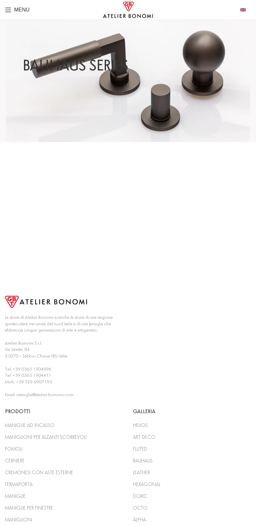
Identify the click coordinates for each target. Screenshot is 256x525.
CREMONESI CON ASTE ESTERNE (39, 472)
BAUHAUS (143, 460)
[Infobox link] (245, 9)
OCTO (140, 508)
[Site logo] (128, 9)
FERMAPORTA (18, 484)
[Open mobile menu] (17, 9)
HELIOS (140, 425)
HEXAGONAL (146, 484)
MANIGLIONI (18, 519)
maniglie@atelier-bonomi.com (45, 395)
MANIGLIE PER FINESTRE (29, 508)
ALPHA (139, 519)
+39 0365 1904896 (32, 369)
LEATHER (141, 472)
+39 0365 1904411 (32, 375)
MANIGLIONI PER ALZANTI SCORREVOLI (46, 437)
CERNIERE (15, 460)
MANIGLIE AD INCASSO (29, 425)
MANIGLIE (15, 496)
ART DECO (144, 437)
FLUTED (140, 449)
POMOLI (13, 449)
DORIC (140, 496)
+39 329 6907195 (34, 382)
